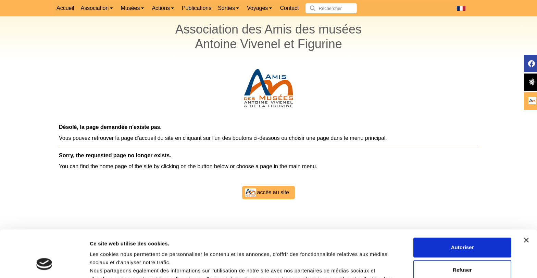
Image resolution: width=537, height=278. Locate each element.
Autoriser (462, 206)
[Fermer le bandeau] (526, 198)
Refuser (462, 228)
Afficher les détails (113, 264)
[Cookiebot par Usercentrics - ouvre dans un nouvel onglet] (44, 265)
